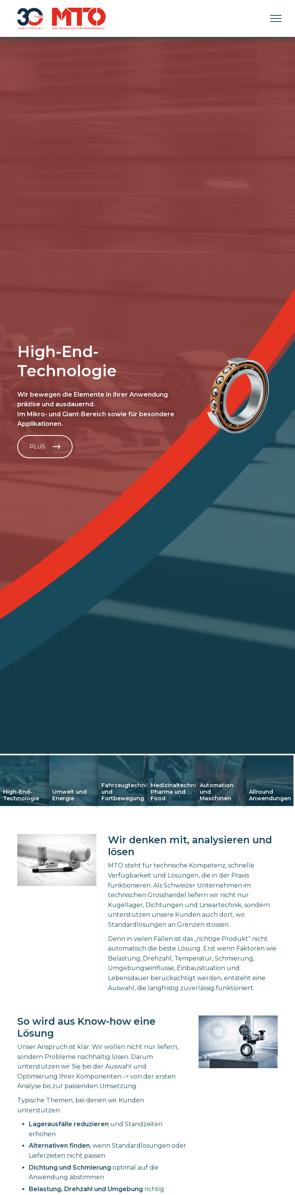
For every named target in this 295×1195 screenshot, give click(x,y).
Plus (45, 446)
